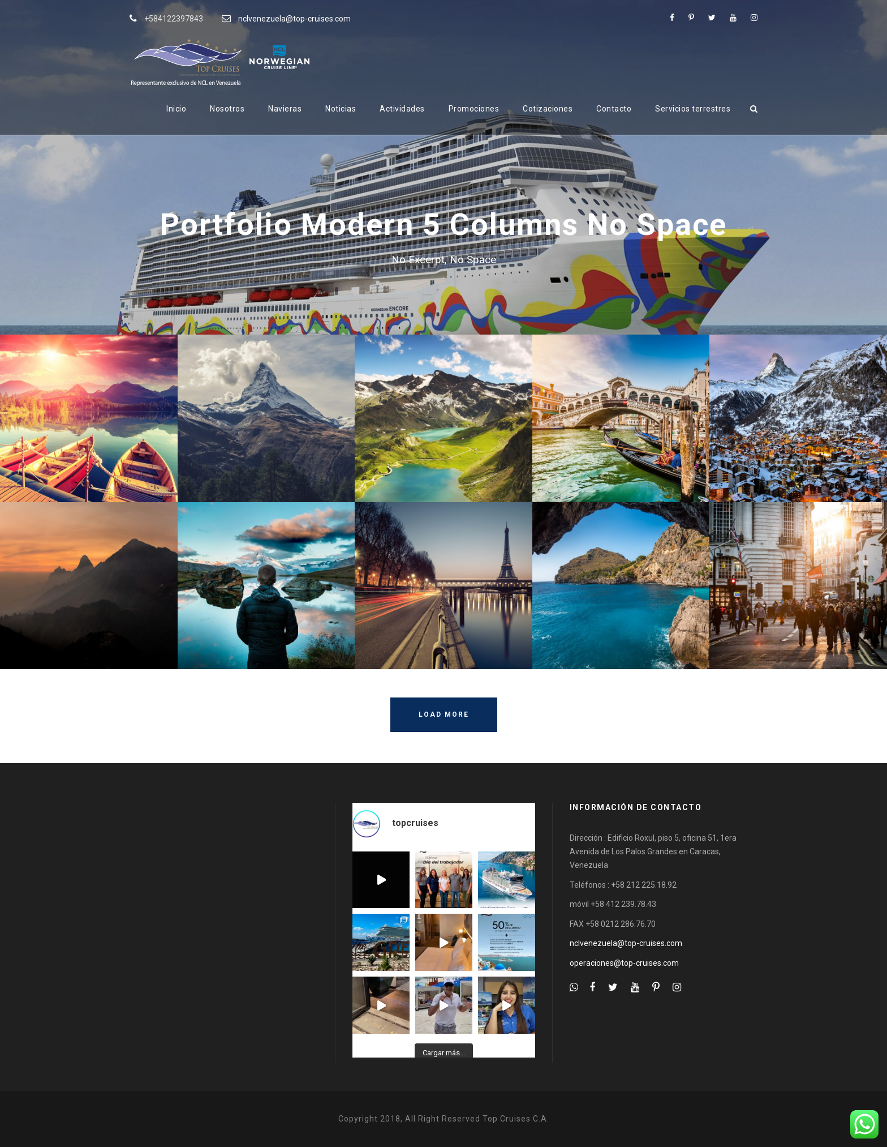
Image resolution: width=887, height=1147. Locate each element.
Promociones (474, 108)
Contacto (613, 108)
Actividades (402, 108)
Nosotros (227, 108)
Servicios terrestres (692, 108)
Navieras (285, 108)
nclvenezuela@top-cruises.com (294, 18)
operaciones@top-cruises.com (624, 963)
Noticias (340, 108)
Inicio (176, 108)
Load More (444, 714)
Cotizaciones (547, 108)
